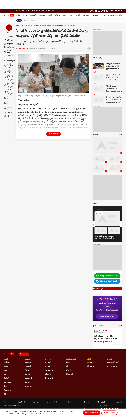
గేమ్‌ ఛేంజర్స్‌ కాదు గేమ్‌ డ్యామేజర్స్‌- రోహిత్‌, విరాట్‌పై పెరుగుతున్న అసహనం (105, 339)
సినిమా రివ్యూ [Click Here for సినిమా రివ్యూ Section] (70, 374)
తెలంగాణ (42, 15)
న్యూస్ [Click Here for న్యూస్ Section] (6, 359)
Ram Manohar (23, 49)
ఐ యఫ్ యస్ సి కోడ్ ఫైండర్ (9, 66)
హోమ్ (18, 15)
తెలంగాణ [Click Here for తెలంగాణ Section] (48, 359)
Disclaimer (85, 402)
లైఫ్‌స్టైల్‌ (78, 15)
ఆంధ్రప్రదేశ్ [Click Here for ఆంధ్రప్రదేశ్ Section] (28, 359)
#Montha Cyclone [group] (102, 292)
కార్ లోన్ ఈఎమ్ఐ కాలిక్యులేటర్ (9, 92)
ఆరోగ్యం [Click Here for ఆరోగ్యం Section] (89, 362)
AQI (6, 116)
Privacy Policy (101, 402)
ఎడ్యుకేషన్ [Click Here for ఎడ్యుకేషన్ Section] (7, 390)
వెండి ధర (8, 112)
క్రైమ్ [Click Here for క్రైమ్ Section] (5, 386)
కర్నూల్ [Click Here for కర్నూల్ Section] (27, 370)
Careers (36, 402)
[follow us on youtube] (99, 11)
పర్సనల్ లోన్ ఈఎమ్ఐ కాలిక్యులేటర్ (9, 85)
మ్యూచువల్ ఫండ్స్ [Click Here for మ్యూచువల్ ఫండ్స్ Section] (113, 362)
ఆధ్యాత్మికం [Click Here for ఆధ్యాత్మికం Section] (7, 382)
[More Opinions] (120, 325)
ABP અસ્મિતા (50, 409)
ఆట (71, 15)
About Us (7, 402)
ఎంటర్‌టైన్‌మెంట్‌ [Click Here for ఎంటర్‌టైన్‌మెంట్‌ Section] (71, 359)
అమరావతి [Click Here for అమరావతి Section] (28, 362)
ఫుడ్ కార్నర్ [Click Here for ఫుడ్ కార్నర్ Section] (90, 366)
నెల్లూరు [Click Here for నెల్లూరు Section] (27, 382)
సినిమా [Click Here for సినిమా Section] (68, 362)
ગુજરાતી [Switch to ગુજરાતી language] (48, 11)
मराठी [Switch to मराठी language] (33, 11)
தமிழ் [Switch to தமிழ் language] (53, 11)
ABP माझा (41, 409)
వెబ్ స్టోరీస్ (8, 44)
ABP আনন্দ (33, 409)
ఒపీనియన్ (8, 56)
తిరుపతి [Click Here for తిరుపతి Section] (27, 374)
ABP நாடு (76, 409)
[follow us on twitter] (90, 11)
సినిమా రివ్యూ (7, 52)
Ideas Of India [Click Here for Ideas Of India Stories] (29, 20)
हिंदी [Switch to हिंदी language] (23, 11)
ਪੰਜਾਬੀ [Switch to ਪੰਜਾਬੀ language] (38, 11)
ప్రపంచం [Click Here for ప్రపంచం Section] (6, 366)
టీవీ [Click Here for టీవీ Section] (67, 366)
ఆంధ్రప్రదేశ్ (33, 15)
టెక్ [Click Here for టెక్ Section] (5, 394)
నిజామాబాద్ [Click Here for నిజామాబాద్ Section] (49, 370)
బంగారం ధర (8, 108)
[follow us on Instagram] (102, 11)
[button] (9, 29)
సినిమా (65, 15)
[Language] (24, 354)
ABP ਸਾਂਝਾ (68, 409)
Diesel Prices (7, 103)
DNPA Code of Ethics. (27, 413)
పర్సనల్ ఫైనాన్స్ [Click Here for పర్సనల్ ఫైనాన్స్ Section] (112, 366)
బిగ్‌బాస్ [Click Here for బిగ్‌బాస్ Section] (68, 370)
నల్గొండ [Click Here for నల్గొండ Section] (47, 366)
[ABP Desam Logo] (9, 15)
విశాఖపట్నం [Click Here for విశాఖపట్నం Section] (28, 386)
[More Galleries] (120, 204)
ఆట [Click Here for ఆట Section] (5, 374)
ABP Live (17, 409)
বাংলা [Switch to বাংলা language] (42, 11)
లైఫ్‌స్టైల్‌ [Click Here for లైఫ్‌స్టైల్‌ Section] (89, 359)
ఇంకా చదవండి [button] (53, 134)
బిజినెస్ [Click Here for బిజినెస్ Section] (109, 359)
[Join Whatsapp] (107, 11)
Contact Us (118, 402)
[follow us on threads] (96, 11)
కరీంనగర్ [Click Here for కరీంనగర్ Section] (48, 374)
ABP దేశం (84, 409)
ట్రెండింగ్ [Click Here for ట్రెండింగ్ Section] (6, 378)
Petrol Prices (7, 98)
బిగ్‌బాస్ (57, 15)
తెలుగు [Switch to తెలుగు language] (18, 11)
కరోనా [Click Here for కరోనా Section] (6, 370)
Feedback (21, 402)
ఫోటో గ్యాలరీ (9, 47)
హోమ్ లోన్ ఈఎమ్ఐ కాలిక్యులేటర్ (9, 78)
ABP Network (8, 409)
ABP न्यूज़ (25, 409)
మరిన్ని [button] (96, 15)
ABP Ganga (59, 409)
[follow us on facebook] (93, 11)
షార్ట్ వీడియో (9, 40)
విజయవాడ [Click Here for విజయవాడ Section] (28, 378)
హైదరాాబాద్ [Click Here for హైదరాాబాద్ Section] (49, 378)
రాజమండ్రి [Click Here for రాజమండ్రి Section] (28, 366)
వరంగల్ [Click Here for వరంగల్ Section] (47, 362)
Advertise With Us (53, 402)
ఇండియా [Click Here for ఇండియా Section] (7, 362)
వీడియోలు (8, 37)
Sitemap (70, 402)
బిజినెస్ (50, 15)
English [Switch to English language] (27, 11)
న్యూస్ (25, 15)
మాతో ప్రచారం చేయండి (116, 11)
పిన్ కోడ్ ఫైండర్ (7, 72)
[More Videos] (120, 134)
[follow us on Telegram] (104, 11)
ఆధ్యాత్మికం (86, 15)
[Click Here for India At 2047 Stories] (19, 20)
